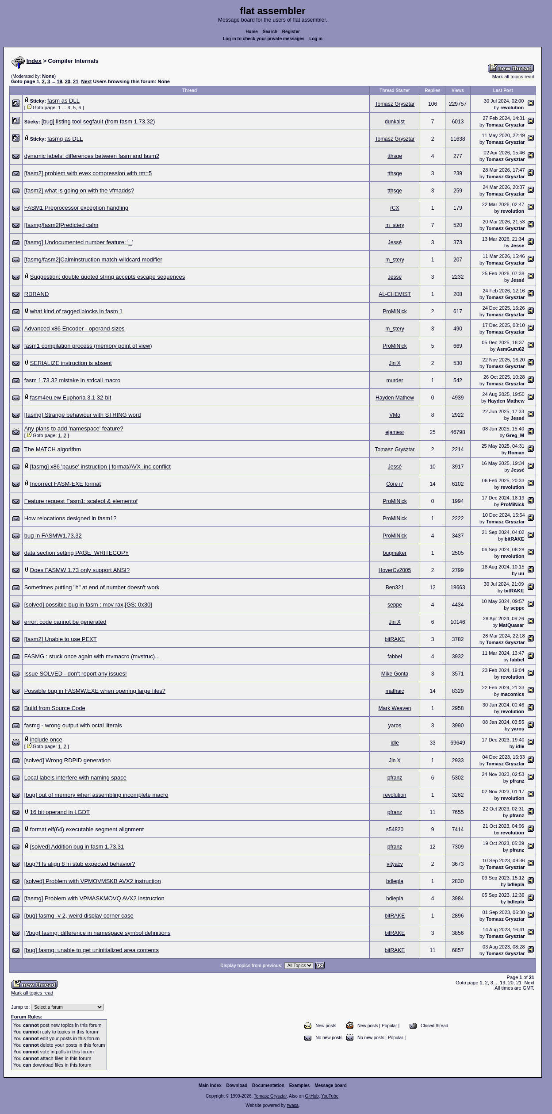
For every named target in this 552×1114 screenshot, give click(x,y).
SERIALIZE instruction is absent (71, 363)
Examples (299, 1087)
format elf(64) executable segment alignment (87, 829)
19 (59, 81)
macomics (512, 694)
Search (270, 31)
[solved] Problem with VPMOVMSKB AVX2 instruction (92, 881)
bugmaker (394, 553)
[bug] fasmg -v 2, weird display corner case (79, 915)
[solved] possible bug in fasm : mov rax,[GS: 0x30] (88, 604)
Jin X (395, 363)
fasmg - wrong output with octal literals (73, 725)
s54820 (394, 829)
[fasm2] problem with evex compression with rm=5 (88, 173)
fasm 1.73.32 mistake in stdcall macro (72, 380)
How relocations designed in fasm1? (70, 518)
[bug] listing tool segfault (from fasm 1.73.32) (98, 121)
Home (251, 31)
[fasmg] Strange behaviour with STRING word (82, 414)
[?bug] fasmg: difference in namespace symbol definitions (97, 933)
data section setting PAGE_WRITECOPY (76, 552)
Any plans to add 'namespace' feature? (73, 428)
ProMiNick (395, 311)
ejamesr (394, 432)
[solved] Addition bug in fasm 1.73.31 (77, 846)
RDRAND (36, 294)
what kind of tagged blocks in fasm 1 (76, 311)
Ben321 (395, 587)
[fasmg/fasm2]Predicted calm (61, 225)
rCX (394, 208)
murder (394, 380)
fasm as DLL (63, 100)
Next (86, 81)
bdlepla (394, 881)
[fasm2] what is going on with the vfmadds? (79, 190)
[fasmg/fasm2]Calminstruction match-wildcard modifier (93, 259)
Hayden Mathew (395, 398)
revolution (512, 107)
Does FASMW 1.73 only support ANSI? (80, 570)
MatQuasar (511, 625)
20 (67, 81)
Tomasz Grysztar (394, 104)
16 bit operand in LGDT (60, 812)
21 (75, 81)
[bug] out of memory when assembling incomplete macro (96, 794)
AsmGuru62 (510, 349)
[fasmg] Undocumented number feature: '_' (78, 242)
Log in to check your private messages (264, 38)
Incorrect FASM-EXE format (65, 483)
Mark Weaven (395, 708)
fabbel (394, 656)
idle (395, 743)
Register (291, 31)
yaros (394, 725)
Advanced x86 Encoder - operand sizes (74, 328)
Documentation (268, 1087)
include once (46, 739)
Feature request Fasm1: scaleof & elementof (81, 501)
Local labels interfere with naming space (75, 777)
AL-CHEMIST (395, 294)
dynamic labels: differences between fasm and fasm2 (91, 156)
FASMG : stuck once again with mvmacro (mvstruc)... (92, 656)
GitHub (311, 1097)
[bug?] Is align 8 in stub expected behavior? (79, 863)
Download (237, 1087)
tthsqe (394, 156)
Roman (516, 452)
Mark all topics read (513, 76)
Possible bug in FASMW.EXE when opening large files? (94, 691)
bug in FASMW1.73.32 (53, 535)
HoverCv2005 (395, 570)
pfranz (394, 778)
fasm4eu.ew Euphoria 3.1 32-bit (70, 397)
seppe (394, 605)
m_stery (394, 225)
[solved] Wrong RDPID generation (67, 760)
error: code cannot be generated (65, 621)
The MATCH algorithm (52, 449)
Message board (330, 1087)
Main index (210, 1087)
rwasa (293, 1107)
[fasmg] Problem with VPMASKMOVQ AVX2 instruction (94, 898)
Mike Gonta (394, 674)
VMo (394, 415)
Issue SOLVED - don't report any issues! (75, 673)
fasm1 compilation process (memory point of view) (88, 345)
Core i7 (394, 484)
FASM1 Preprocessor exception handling (76, 207)
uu (521, 573)
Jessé (395, 242)
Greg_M (515, 435)
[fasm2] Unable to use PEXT (60, 639)
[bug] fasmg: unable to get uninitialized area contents (91, 950)
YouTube (329, 1097)
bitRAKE (515, 539)
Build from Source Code (54, 708)
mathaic (394, 691)
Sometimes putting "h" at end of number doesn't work (92, 587)
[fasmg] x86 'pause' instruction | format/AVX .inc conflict (100, 466)
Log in (315, 38)
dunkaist (395, 122)
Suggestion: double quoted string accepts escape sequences (107, 276)
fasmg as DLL (65, 138)
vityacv (395, 864)
